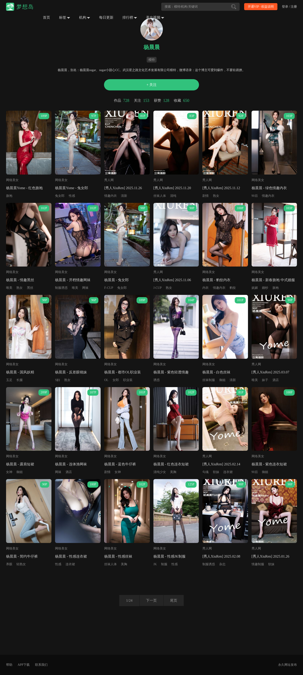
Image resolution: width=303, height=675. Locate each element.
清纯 (173, 195)
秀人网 (109, 180)
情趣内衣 (110, 195)
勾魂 (205, 472)
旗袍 (9, 195)
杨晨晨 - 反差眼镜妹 (71, 372)
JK (155, 564)
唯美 (9, 287)
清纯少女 (159, 472)
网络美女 (12, 180)
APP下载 (24, 664)
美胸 (173, 472)
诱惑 (156, 380)
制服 (164, 564)
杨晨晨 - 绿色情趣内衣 (269, 188)
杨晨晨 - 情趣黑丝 (20, 280)
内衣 (205, 287)
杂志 (222, 564)
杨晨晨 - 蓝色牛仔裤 (120, 464)
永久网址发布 (287, 664)
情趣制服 (258, 564)
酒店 (275, 380)
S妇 (57, 380)
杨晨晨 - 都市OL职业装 (122, 372)
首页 (46, 17)
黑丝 (30, 287)
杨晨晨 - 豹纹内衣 (216, 280)
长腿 (19, 380)
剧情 (205, 195)
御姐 (222, 380)
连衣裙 (228, 472)
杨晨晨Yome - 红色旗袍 (24, 188)
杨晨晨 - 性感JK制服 (169, 556)
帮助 (9, 664)
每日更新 (106, 17)
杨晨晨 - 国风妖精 (20, 372)
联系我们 (41, 664)
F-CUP (108, 287)
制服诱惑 (61, 287)
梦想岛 (25, 7)
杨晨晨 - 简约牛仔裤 (22, 556)
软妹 (216, 472)
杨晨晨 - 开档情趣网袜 (72, 280)
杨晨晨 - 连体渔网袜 (71, 464)
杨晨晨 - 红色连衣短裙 (171, 464)
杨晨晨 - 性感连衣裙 (71, 556)
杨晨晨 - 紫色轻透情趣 (171, 372)
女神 (9, 472)
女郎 (116, 380)
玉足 (9, 380)
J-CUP (157, 287)
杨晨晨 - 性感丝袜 (118, 556)
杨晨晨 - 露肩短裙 (20, 464)
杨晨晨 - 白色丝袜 (216, 372)
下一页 (151, 600)
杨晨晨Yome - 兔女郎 (71, 188)
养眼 (9, 564)
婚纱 (265, 287)
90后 (255, 195)
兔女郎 (59, 195)
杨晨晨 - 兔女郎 (116, 280)
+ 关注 (151, 85)
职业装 (128, 380)
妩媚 (255, 287)
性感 (72, 195)
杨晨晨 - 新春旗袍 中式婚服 (273, 280)
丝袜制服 (208, 380)
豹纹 (233, 287)
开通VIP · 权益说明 (261, 6)
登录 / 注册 (289, 6)
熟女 (216, 195)
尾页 (173, 600)
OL (106, 380)
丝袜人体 (159, 195)
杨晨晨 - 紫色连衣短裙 (269, 464)
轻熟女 (21, 564)
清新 (124, 195)
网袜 (85, 287)
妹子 (265, 380)
